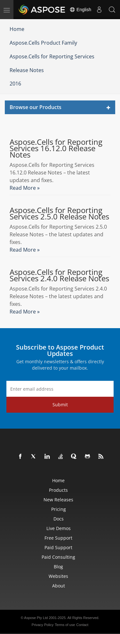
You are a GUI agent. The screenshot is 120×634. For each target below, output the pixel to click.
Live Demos (58, 528)
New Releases (58, 500)
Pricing (58, 509)
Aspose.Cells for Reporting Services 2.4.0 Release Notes (59, 275)
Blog (58, 567)
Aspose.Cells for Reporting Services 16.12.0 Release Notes (56, 148)
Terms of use (65, 625)
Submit (60, 405)
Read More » (25, 187)
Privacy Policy (42, 625)
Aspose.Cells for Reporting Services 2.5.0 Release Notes (59, 213)
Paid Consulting (58, 557)
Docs (58, 519)
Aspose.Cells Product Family (43, 42)
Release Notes (27, 70)
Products (58, 490)
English (80, 9)
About (58, 586)
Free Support (58, 538)
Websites (58, 576)
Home (17, 29)
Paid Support (58, 547)
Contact (82, 625)
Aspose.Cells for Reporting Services (52, 56)
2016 (15, 83)
